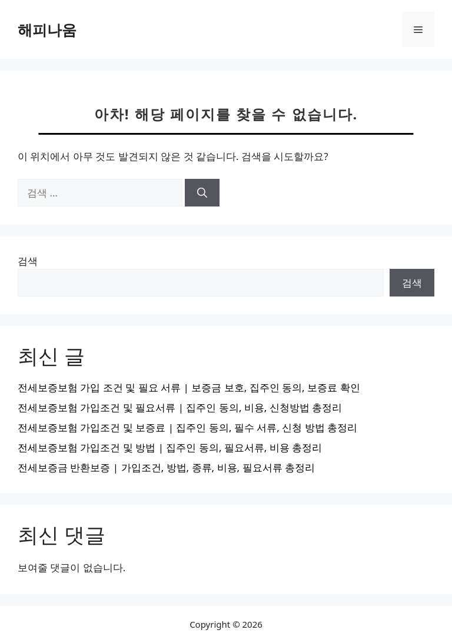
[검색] (202, 193)
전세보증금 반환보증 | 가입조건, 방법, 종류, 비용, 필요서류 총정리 (166, 467)
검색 (28, 261)
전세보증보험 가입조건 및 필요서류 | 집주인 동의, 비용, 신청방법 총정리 (180, 407)
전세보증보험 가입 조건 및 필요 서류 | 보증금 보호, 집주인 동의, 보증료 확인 (189, 387)
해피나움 (47, 29)
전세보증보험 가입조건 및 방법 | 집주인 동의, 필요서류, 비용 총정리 (170, 447)
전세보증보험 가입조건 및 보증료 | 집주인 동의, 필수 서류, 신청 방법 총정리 (187, 427)
